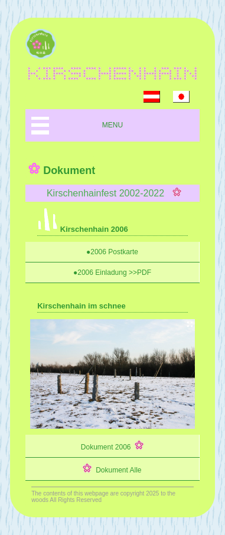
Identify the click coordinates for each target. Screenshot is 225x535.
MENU (112, 125)
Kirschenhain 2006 (82, 229)
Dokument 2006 (112, 446)
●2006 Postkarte (112, 252)
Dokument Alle (112, 469)
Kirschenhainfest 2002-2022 (112, 193)
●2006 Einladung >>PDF (112, 272)
